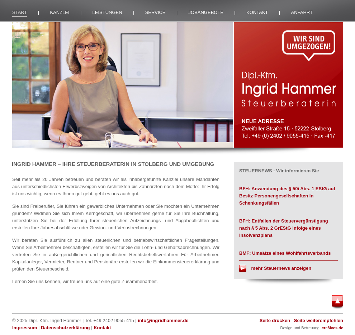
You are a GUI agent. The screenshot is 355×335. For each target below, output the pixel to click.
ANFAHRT (302, 12)
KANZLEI (59, 12)
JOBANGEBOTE (206, 12)
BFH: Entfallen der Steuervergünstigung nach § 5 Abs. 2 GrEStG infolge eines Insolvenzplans (283, 228)
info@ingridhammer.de (163, 320)
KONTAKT (257, 12)
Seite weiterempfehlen (318, 320)
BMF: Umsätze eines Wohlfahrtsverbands (285, 253)
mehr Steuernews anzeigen (275, 268)
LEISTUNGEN (107, 12)
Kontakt (102, 327)
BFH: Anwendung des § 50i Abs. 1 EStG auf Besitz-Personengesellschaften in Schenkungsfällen (287, 196)
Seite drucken (275, 320)
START (19, 12)
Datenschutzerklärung (65, 327)
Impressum (24, 327)
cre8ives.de (332, 328)
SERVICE (155, 12)
